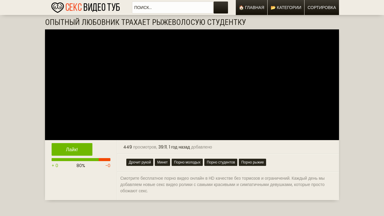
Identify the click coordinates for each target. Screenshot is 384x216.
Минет (162, 162)
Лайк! (72, 149)
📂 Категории (286, 7)
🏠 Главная (251, 7)
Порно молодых (187, 162)
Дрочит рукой (140, 162)
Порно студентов (221, 162)
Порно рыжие (252, 162)
